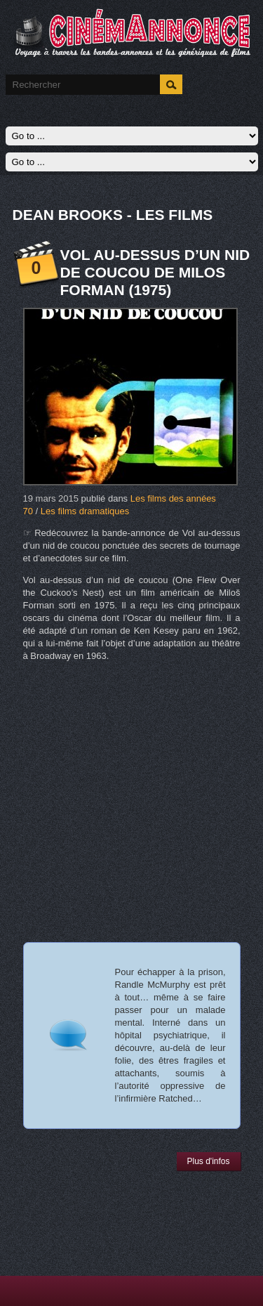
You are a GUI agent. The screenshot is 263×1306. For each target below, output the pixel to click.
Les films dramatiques (85, 511)
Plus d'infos (208, 1161)
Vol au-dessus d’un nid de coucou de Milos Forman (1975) (155, 272)
